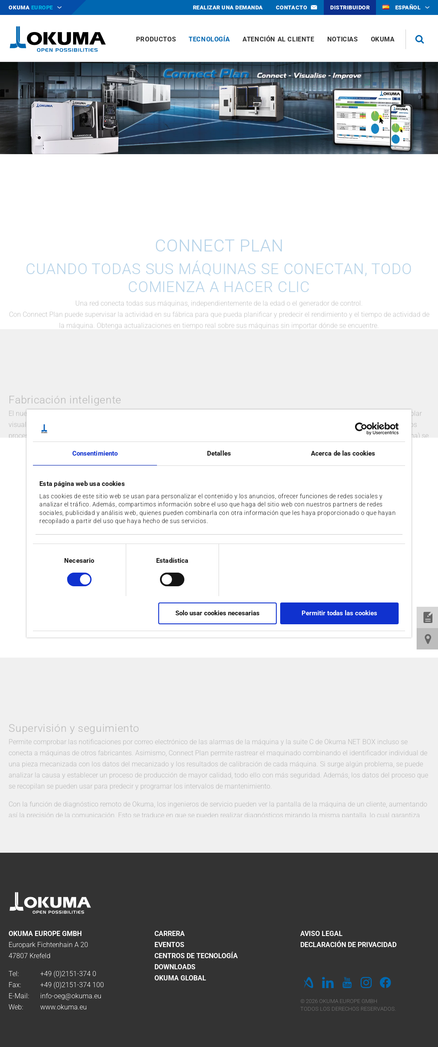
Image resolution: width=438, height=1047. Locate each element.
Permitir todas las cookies (339, 613)
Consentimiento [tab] (95, 453)
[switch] (165, 578)
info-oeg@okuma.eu (70, 996)
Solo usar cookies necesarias (217, 613)
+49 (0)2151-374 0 (68, 974)
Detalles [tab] (219, 453)
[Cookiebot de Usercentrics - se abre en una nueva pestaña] (361, 428)
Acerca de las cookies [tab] (343, 453)
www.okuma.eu (63, 1007)
